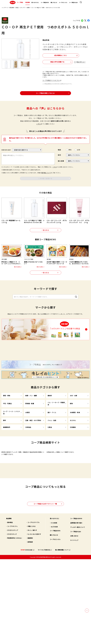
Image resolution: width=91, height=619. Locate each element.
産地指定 (30, 602)
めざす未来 (54, 586)
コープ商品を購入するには (45, 93)
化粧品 (16, 7)
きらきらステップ (12, 590)
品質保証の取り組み (76, 583)
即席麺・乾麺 (29, 435)
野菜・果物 (6, 427)
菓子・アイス (52, 444)
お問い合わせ (74, 596)
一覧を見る (45, 230)
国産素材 (30, 598)
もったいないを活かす (34, 594)
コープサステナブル (33, 582)
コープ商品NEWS (45, 2)
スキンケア (22, 7)
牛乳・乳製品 (7, 435)
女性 (78, 150)
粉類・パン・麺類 (31, 427)
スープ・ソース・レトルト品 (11, 444)
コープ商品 (16, 2)
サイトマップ (74, 600)
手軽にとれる (32, 586)
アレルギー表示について (77, 587)
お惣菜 (27, 444)
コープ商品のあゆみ (76, 578)
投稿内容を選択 (6, 150)
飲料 (4, 452)
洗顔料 (28, 7)
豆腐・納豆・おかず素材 (33, 452)
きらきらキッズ (12, 594)
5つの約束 (54, 583)
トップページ (5, 7)
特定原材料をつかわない (14, 598)
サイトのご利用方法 (44, 610)
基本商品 (10, 582)
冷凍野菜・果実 (75, 444)
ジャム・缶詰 (52, 452)
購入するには (54, 2)
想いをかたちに (35, 2)
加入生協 (61, 161)
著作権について (46, 173)
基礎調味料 (6, 459)
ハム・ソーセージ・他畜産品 (56, 435)
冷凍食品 (28, 459)
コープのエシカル (63, 2)
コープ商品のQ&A (73, 2)
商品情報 (27, 2)
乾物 (71, 435)
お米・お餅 (73, 427)
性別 (59, 150)
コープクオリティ (12, 586)
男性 (70, 150)
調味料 (50, 427)
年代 (59, 155)
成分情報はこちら (58, 55)
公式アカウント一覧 (45, 563)
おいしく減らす (32, 590)
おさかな (73, 452)
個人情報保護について (62, 610)
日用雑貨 (73, 459)
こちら (38, 124)
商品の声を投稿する (53, 62)
